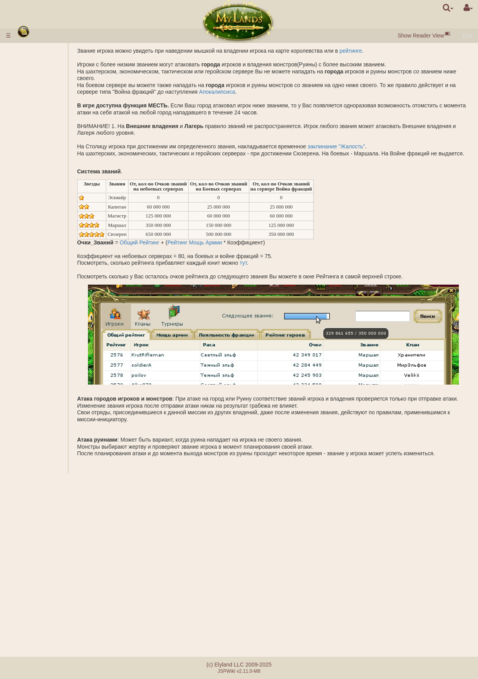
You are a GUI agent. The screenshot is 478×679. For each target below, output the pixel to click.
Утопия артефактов (46, 565)
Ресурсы (32, 103)
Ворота (46, 130)
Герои (29, 417)
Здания (31, 123)
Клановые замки (43, 538)
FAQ (26, 617)
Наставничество (42, 551)
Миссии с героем (44, 356)
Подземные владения (49, 246)
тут (278, 270)
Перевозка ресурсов (63, 404)
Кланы (30, 517)
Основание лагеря (60, 363)
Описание (49, 158)
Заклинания (37, 438)
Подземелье (38, 240)
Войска (31, 151)
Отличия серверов (44, 610)
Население (35, 117)
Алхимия (48, 185)
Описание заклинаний (65, 445)
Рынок (45, 137)
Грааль (46, 233)
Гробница (49, 260)
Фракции (48, 322)
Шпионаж (49, 376)
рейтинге (385, 51)
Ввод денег (35, 58)
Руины (29, 281)
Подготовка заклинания (67, 465)
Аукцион (47, 144)
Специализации (57, 192)
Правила (32, 51)
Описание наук (56, 178)
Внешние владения (45, 205)
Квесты (30, 586)
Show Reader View (420, 35)
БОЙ (43, 342)
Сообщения (36, 592)
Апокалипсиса (291, 92)
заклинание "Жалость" (371, 146)
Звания (46, 308)
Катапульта (51, 545)
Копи (43, 212)
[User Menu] (468, 8)
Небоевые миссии (46, 369)
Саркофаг (49, 267)
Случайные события (47, 579)
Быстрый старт (42, 76)
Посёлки (48, 96)
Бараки (46, 253)
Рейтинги (48, 315)
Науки (29, 171)
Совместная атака (60, 328)
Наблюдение (53, 397)
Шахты (45, 219)
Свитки (30, 479)
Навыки (32, 431)
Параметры (51, 164)
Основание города (60, 390)
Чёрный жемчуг (57, 110)
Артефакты (36, 472)
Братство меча (41, 572)
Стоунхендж (36, 287)
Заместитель (53, 510)
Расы (28, 82)
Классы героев (40, 424)
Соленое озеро (56, 226)
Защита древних (43, 294)
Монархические (57, 524)
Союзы (30, 504)
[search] (448, 8)
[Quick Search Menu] (448, 8)
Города (31, 89)
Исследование (55, 383)
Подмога (48, 335)
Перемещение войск (63, 410)
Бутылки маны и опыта (50, 486)
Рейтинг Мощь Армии (229, 249)
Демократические (59, 531)
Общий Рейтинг (174, 249)
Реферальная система (50, 631)
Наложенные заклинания (53, 455)
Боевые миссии (42, 301)
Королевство (39, 199)
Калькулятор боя (58, 349)
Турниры (32, 558)
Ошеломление (39, 492)
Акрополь (49, 274)
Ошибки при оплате (46, 624)
